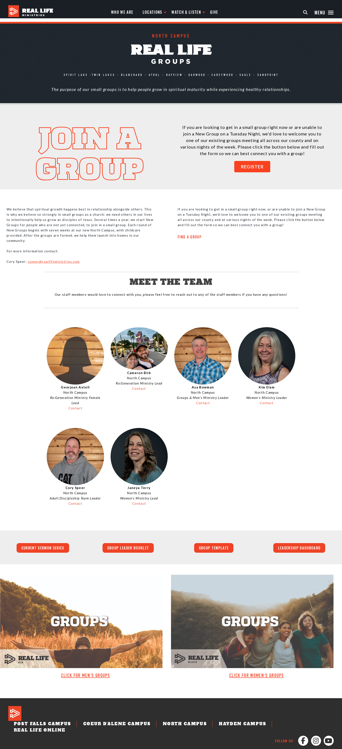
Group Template (214, 548)
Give (212, 12)
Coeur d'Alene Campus (118, 715)
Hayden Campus (222, 715)
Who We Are (113, 12)
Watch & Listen (182, 12)
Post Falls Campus (57, 715)
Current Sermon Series (43, 548)
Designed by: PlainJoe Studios (28, 745)
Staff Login (323, 745)
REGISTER (252, 166)
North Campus (174, 715)
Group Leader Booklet (128, 548)
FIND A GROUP (190, 237)
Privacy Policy (251, 745)
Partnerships (277, 745)
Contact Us (194, 745)
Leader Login (301, 745)
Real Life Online (273, 715)
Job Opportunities (222, 745)
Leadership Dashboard (299, 548)
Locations (146, 12)
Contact (75, 408)
